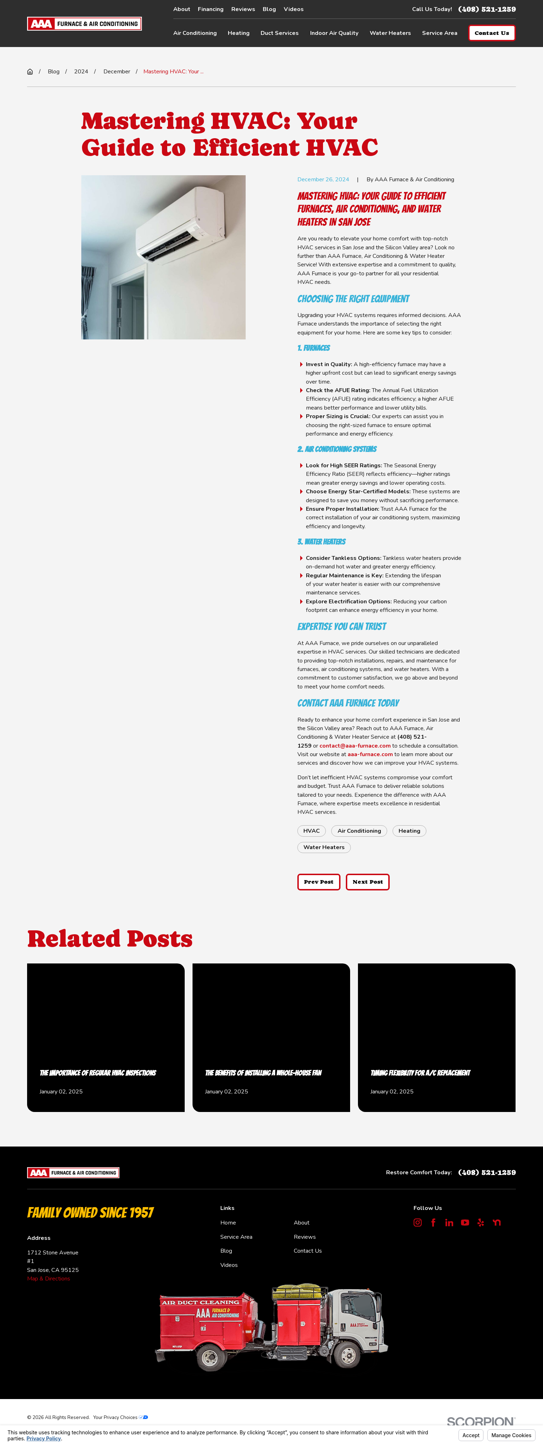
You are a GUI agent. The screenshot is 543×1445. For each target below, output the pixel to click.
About (181, 9)
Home (228, 1223)
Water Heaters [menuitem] (390, 33)
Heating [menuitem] (239, 33)
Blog (269, 9)
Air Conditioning (359, 831)
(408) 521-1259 (487, 9)
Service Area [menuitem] (439, 33)
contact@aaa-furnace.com (355, 746)
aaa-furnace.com (370, 754)
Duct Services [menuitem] (280, 33)
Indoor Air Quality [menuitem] (334, 33)
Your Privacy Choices (120, 1417)
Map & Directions (48, 1279)
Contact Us (308, 1251)
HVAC (311, 831)
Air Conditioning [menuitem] (195, 33)
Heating (409, 831)
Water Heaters (324, 847)
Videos (294, 9)
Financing (211, 9)
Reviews (243, 9)
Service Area (236, 1237)
